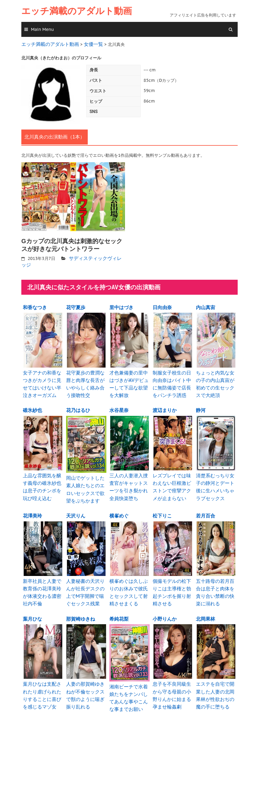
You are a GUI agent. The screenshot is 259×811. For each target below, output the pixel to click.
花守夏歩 (75, 304)
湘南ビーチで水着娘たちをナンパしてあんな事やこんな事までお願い (128, 683)
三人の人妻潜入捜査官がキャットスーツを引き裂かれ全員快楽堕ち (128, 479)
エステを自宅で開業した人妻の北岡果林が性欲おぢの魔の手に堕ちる (215, 680)
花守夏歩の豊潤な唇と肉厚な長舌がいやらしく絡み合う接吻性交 (85, 379)
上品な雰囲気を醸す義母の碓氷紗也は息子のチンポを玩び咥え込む (42, 479)
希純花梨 (119, 606)
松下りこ (162, 506)
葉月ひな (32, 606)
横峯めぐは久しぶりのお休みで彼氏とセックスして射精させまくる (128, 581)
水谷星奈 (119, 404)
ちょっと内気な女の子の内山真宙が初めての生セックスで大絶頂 (215, 379)
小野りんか (165, 606)
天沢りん (75, 506)
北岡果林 (205, 606)
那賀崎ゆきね (80, 606)
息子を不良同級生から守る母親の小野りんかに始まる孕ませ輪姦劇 (171, 680)
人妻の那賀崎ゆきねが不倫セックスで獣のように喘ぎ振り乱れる (85, 680)
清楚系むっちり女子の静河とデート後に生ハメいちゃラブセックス (215, 479)
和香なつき (35, 304)
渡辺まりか (165, 404)
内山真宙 (205, 304)
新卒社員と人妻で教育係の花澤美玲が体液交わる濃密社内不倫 (42, 581)
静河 (201, 404)
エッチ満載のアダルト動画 (76, 11)
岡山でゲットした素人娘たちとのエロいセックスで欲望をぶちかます (85, 481)
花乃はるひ (78, 404)
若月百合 (205, 506)
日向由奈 (162, 304)
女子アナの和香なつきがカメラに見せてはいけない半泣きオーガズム (42, 379)
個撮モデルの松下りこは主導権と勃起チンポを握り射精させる (171, 581)
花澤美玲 (32, 506)
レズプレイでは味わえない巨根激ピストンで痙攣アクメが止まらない (171, 479)
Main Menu (42, 29)
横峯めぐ (119, 506)
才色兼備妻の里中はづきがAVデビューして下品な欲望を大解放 (128, 379)
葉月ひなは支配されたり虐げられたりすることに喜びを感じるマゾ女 (42, 680)
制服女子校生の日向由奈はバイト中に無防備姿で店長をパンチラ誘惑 (171, 379)
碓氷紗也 (32, 404)
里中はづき (121, 304)
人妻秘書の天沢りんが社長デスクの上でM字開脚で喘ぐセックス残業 (85, 581)
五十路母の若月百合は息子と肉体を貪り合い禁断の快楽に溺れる (215, 581)
